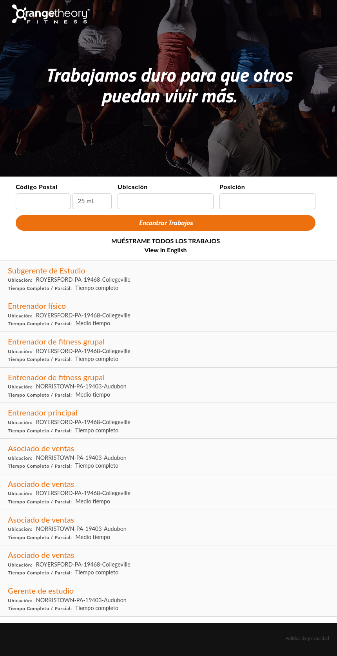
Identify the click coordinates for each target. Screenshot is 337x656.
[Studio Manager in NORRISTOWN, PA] (168, 599)
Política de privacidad (307, 638)
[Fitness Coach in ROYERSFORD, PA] (168, 314)
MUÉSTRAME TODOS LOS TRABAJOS (165, 240)
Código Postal (37, 186)
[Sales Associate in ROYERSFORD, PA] (168, 492)
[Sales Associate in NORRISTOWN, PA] (168, 456)
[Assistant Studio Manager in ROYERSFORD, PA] (168, 279)
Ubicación (133, 186)
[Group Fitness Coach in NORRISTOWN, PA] (168, 385)
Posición (232, 186)
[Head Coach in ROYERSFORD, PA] (168, 421)
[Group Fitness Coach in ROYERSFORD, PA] (168, 350)
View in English (165, 249)
